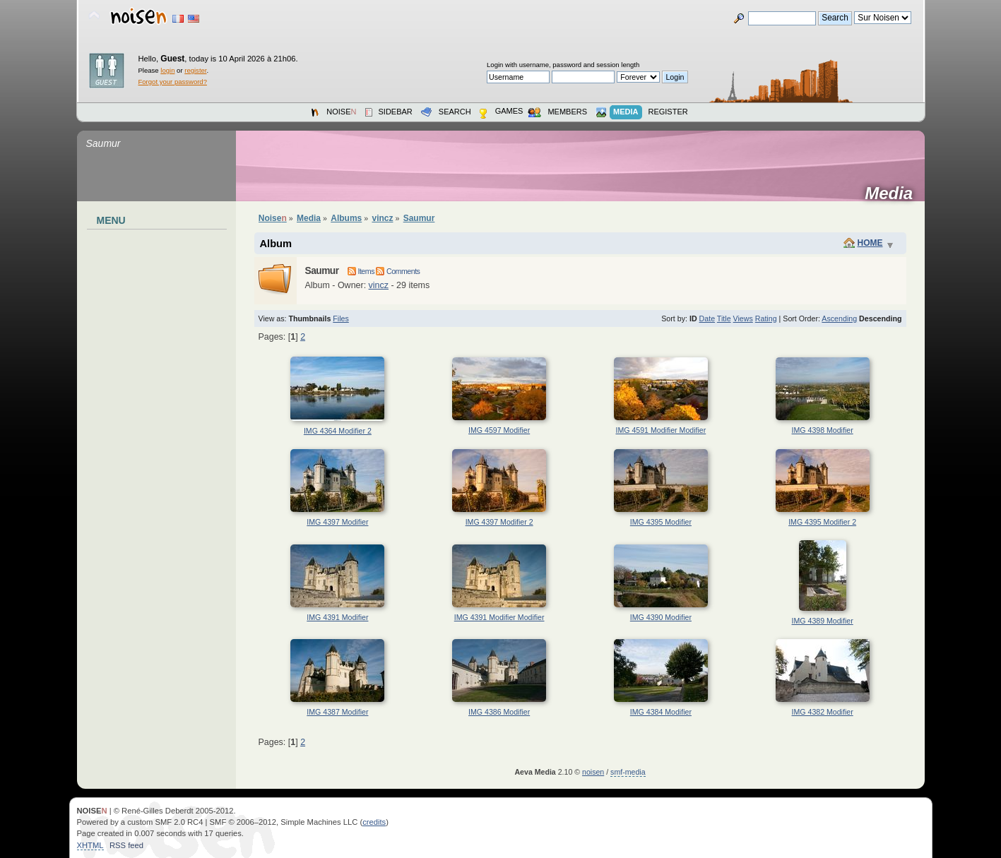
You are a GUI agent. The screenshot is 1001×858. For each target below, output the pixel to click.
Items (361, 271)
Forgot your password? (172, 81)
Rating (766, 318)
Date (707, 318)
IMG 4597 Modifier (499, 430)
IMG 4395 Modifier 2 (822, 522)
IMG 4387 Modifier (337, 712)
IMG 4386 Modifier (499, 712)
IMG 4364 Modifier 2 (338, 431)
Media (893, 193)
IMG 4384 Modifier (661, 712)
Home (870, 243)
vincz (379, 285)
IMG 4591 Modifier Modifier (660, 430)
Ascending (839, 318)
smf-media (627, 772)
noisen (593, 772)
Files (341, 318)
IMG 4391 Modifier (337, 617)
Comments (398, 271)
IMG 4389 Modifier (822, 620)
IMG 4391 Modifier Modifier (499, 617)
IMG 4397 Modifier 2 (499, 522)
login (167, 70)
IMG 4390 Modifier (661, 617)
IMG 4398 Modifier (822, 430)
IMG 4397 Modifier (337, 522)
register (195, 70)
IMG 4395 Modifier (661, 522)
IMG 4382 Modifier (822, 712)
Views (743, 318)
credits (374, 822)
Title (724, 318)
